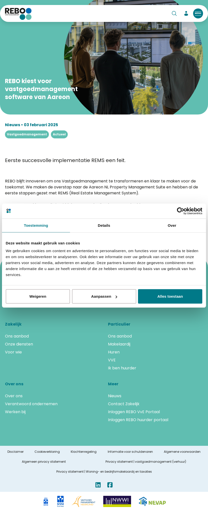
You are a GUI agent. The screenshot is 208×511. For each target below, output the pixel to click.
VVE (112, 360)
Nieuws (114, 396)
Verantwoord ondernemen (31, 404)
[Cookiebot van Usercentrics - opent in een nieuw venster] (180, 211)
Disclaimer (15, 452)
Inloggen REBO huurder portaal (138, 420)
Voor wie (13, 352)
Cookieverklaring (47, 452)
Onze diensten (19, 344)
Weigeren (37, 296)
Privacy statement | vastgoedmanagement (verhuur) (145, 462)
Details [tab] (104, 225)
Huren (114, 352)
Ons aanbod (17, 336)
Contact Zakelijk (123, 404)
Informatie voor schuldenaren (130, 452)
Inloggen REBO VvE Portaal (134, 412)
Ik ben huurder (122, 368)
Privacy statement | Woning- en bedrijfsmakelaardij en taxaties (104, 472)
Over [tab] (172, 225)
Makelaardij (119, 344)
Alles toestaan (170, 296)
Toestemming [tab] (36, 225)
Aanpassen (104, 296)
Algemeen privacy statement (44, 462)
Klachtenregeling (84, 452)
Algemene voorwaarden (182, 452)
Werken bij (15, 412)
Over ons (14, 396)
